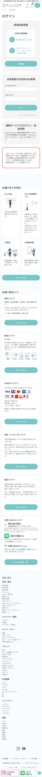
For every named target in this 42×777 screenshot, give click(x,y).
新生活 (4, 739)
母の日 (4, 723)
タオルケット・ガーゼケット (11, 603)
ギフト (4, 721)
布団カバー (5, 607)
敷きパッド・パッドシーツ (11, 610)
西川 (3, 650)
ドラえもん (5, 713)
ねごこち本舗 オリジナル (10, 652)
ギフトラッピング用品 (22, 451)
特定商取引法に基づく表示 (11, 763)
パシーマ (5, 672)
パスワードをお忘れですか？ (27, 115)
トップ (4, 10)
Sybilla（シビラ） (8, 665)
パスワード (9, 95)
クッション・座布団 (8, 625)
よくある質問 (20, 549)
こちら (16, 162)
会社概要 (5, 758)
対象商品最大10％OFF (24, 39)
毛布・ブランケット (8, 605)
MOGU (4, 670)
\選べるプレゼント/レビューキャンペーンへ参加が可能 (24, 50)
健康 (3, 732)
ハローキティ (6, 708)
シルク (4, 682)
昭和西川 (5, 656)
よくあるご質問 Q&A (21, 562)
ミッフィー (5, 711)
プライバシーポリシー (32, 763)
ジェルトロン (6, 663)
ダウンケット (6, 601)
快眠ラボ (5, 674)
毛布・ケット (6, 635)
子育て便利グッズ (8, 642)
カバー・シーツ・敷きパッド (11, 639)
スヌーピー (5, 706)
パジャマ (5, 620)
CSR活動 (34, 758)
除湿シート (5, 612)
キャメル (5, 689)
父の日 (4, 726)
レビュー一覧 (12, 767)
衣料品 (4, 622)
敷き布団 (5, 590)
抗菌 (3, 734)
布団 (3, 633)
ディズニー (5, 704)
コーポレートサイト (19, 758)
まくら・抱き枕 (7, 594)
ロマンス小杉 (6, 654)
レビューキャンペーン (29, 767)
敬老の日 (5, 728)
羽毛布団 (5, 585)
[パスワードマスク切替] (35, 99)
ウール (4, 687)
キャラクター (7, 700)
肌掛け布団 (5, 599)
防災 (3, 730)
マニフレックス (7, 659)
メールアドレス (11, 85)
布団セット (5, 596)
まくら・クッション (8, 637)
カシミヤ (5, 685)
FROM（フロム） (8, 668)
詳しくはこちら (21, 322)
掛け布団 (5, 587)
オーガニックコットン (9, 691)
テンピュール (6, 661)
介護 (3, 737)
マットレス (5, 592)
